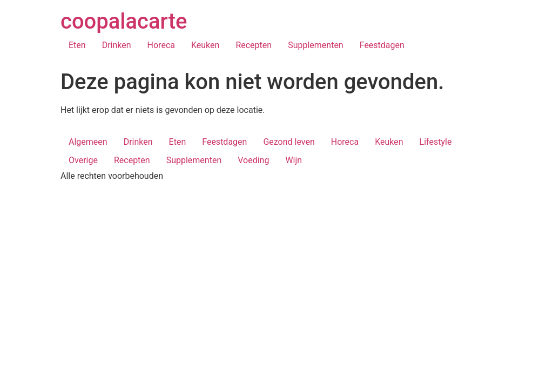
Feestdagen (382, 45)
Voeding (253, 160)
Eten (77, 45)
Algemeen (88, 142)
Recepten (253, 45)
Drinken (116, 45)
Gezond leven (288, 142)
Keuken (205, 45)
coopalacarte (123, 21)
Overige (83, 160)
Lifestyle (436, 142)
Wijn (293, 160)
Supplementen (315, 45)
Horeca (161, 45)
